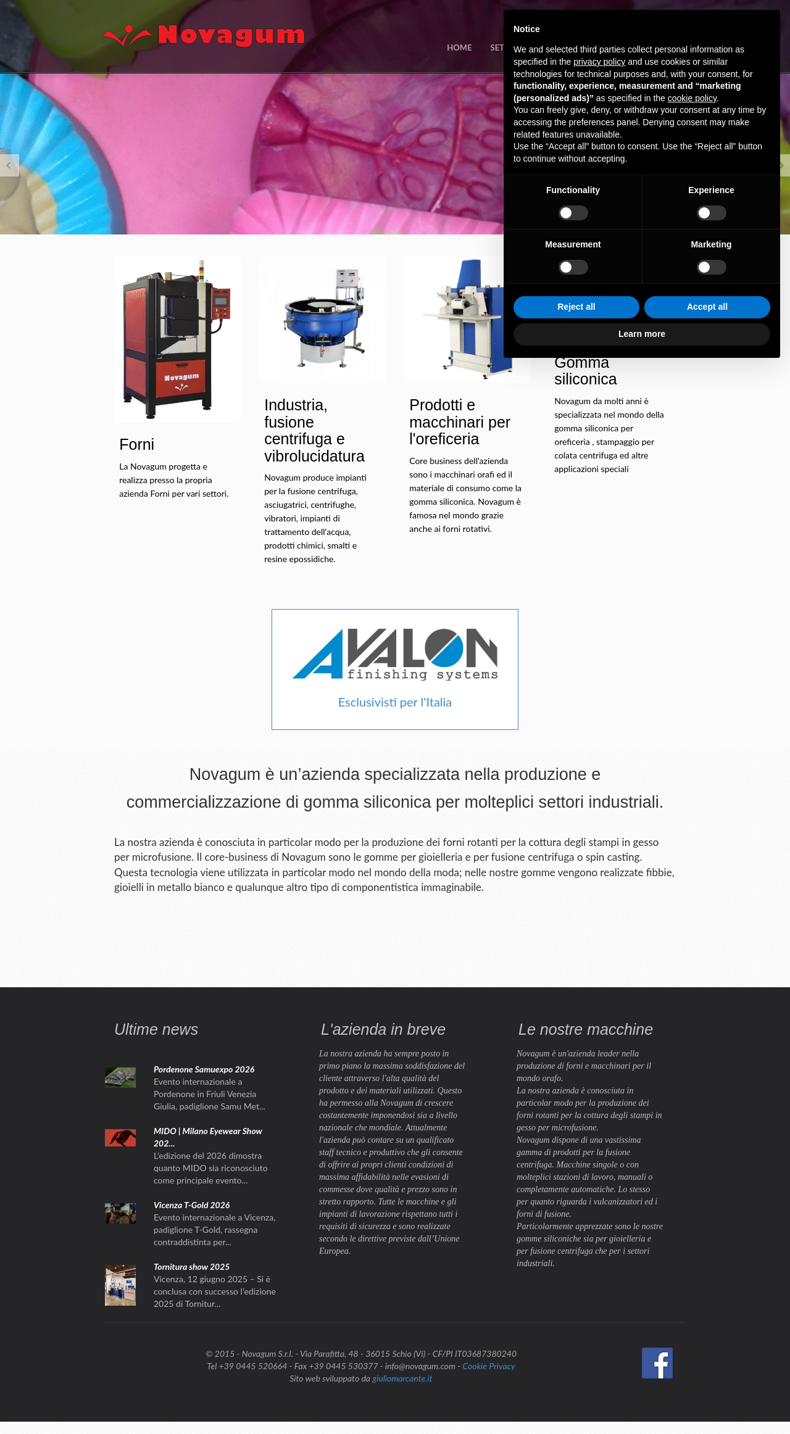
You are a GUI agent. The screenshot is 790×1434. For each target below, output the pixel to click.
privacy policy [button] (599, 1128)
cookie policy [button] (692, 1164)
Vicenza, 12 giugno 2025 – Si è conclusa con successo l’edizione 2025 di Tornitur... (215, 1291)
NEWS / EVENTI (579, 47)
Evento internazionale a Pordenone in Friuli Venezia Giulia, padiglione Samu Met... (209, 1093)
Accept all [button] (707, 1373)
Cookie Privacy (488, 1366)
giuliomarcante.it (402, 1378)
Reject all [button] (576, 1373)
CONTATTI (647, 47)
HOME (459, 47)
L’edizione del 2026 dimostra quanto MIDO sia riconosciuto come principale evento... (211, 1167)
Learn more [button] (641, 1400)
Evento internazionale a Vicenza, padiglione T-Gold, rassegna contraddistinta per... (215, 1229)
